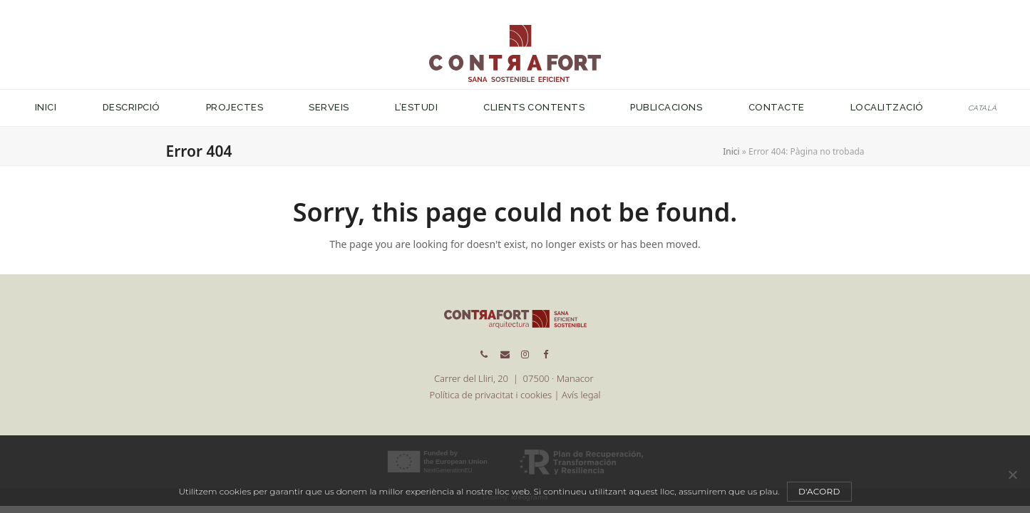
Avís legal (581, 394)
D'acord (819, 491)
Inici (731, 151)
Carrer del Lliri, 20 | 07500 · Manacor (515, 378)
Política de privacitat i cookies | (496, 394)
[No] (1012, 474)
